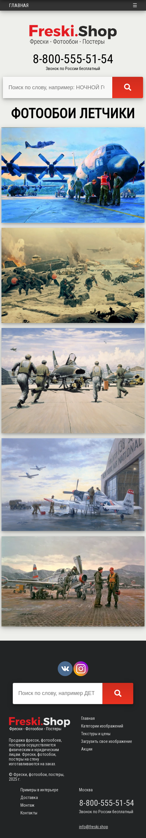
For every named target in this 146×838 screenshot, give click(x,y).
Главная (19, 5)
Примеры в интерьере (39, 789)
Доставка (29, 797)
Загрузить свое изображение (106, 741)
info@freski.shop (93, 826)
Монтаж (27, 805)
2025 (13, 779)
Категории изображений (102, 726)
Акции (86, 749)
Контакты (28, 813)
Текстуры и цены (95, 733)
